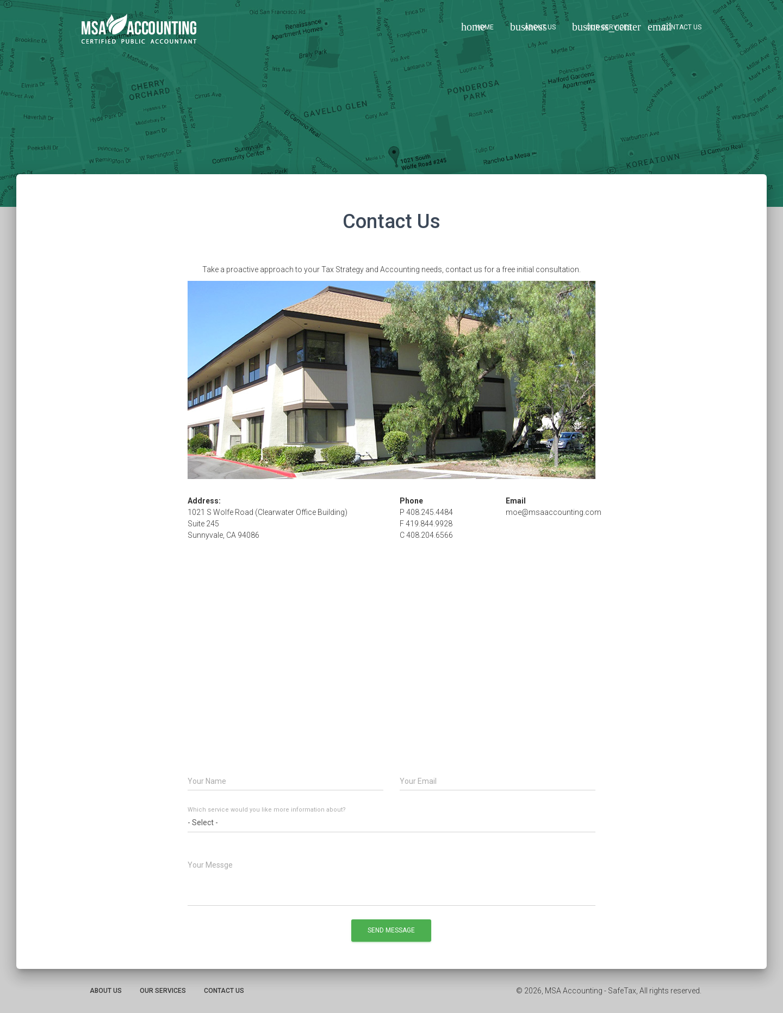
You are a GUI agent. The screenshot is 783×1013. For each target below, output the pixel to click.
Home (477, 27)
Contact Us (674, 27)
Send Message (391, 930)
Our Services (605, 27)
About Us (533, 27)
